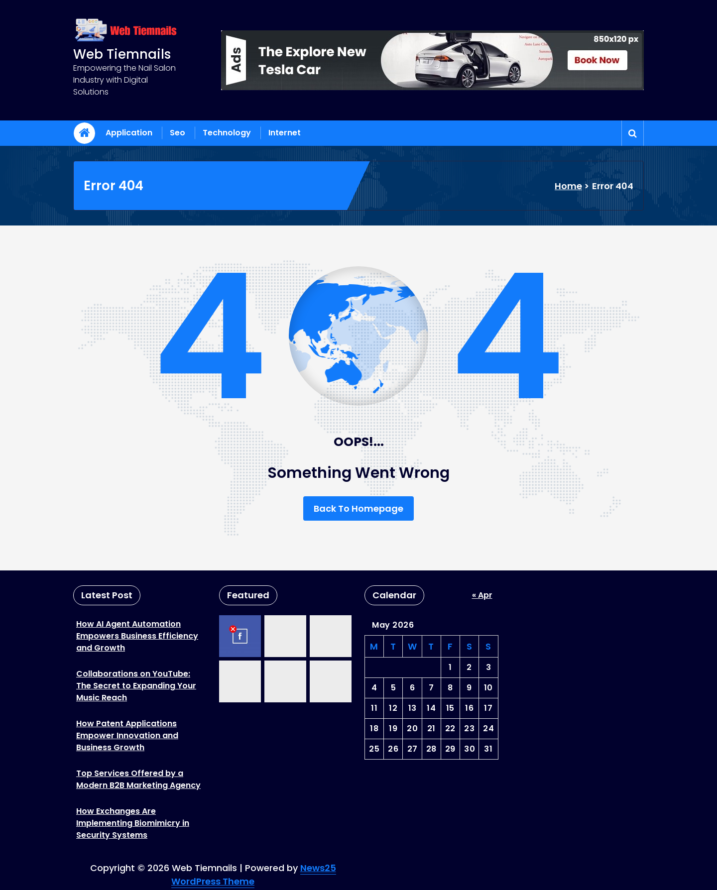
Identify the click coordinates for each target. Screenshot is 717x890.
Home (568, 186)
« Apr (482, 595)
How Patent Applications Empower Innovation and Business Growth (127, 735)
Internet (284, 132)
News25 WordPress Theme (253, 875)
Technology (227, 132)
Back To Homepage (358, 508)
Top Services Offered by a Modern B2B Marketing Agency (138, 779)
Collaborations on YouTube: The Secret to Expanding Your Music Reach (136, 685)
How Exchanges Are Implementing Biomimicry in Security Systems (132, 823)
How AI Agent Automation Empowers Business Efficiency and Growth (137, 636)
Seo (177, 132)
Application (129, 132)
